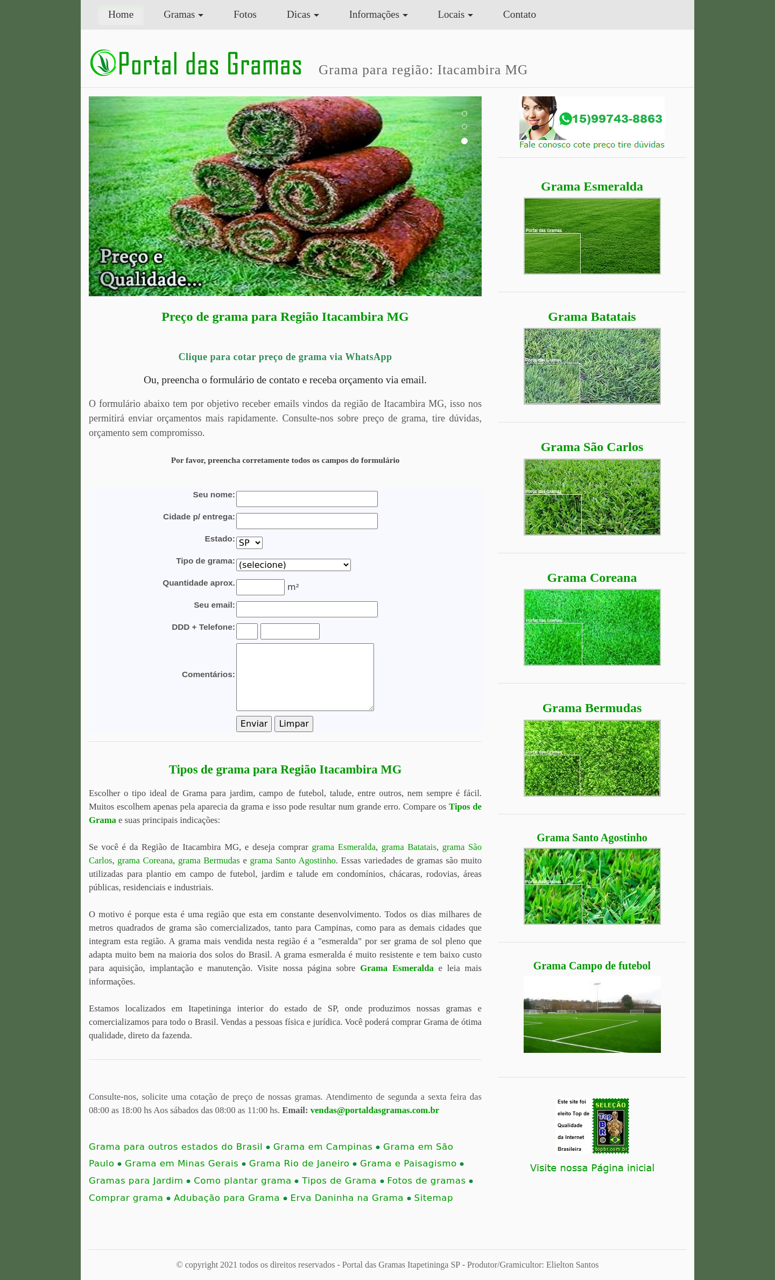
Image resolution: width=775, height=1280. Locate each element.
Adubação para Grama (230, 1198)
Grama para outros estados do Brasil (179, 1147)
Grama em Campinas (326, 1147)
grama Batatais (409, 847)
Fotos (245, 14)
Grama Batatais (592, 316)
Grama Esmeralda (592, 186)
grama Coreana (145, 860)
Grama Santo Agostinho (592, 837)
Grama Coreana (592, 578)
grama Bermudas (209, 860)
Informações (374, 14)
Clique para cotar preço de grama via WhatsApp (285, 356)
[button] (118, 196)
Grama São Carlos (592, 447)
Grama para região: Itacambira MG (423, 69)
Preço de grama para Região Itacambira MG (284, 316)
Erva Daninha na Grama (350, 1198)
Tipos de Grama (343, 1181)
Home (126, 13)
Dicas (299, 14)
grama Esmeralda (344, 847)
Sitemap (433, 1198)
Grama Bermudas (592, 708)
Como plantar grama (246, 1181)
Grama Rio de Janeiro (303, 1163)
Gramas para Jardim (140, 1181)
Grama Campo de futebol (592, 966)
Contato (519, 14)
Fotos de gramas (430, 1181)
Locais (451, 14)
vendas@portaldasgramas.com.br (375, 1110)
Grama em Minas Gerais (185, 1163)
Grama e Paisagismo (412, 1163)
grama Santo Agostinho (292, 860)
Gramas (179, 14)
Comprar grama (130, 1198)
